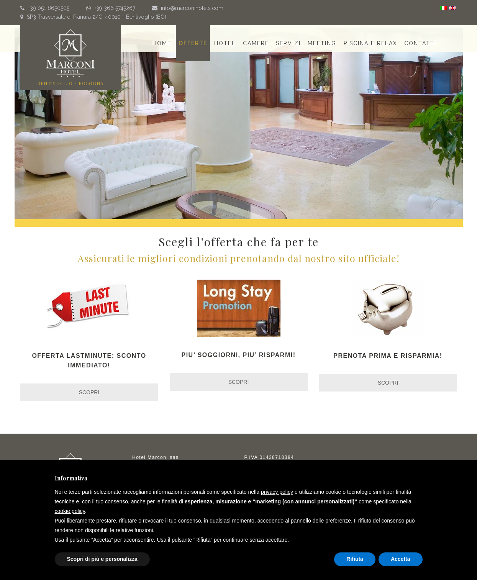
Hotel (225, 43)
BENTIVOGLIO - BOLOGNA (70, 83)
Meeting (322, 43)
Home (161, 43)
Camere (256, 43)
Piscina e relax (370, 43)
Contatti (420, 43)
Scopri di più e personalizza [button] (102, 559)
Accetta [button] (400, 559)
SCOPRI (89, 392)
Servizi (288, 43)
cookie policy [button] (70, 511)
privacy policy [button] (277, 492)
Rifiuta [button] (354, 559)
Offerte (193, 43)
